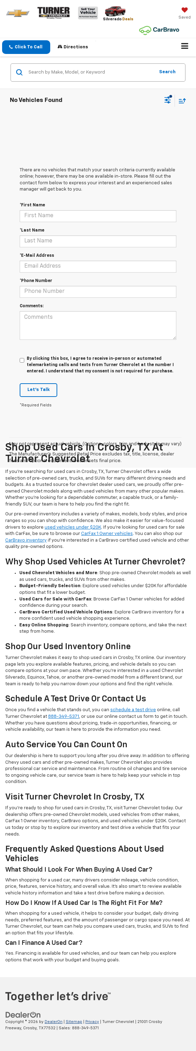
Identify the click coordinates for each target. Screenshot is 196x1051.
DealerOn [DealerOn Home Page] (54, 1022)
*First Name (32, 205)
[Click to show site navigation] (185, 47)
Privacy (92, 1022)
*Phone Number (36, 281)
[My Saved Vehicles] (184, 14)
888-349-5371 (63, 716)
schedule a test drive (133, 710)
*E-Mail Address (37, 256)
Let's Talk (38, 389)
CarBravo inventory (26, 540)
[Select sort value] (180, 101)
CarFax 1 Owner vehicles (107, 533)
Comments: (32, 306)
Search (167, 72)
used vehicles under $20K (73, 527)
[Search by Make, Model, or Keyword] (90, 72)
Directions (73, 46)
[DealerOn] (23, 1014)
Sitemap (74, 1022)
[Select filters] (167, 101)
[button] (26, 47)
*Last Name (32, 230)
